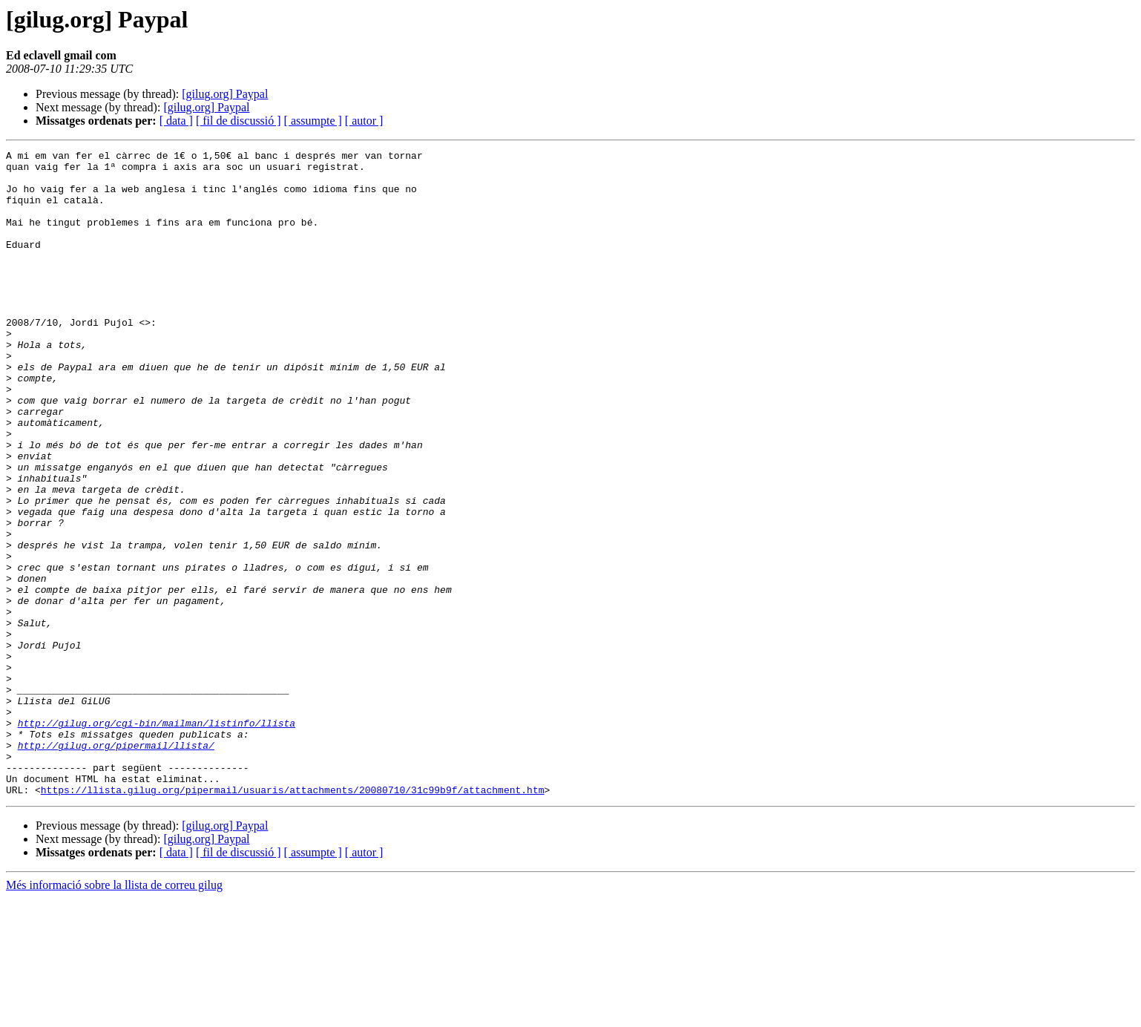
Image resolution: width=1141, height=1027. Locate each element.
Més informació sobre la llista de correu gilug (114, 1014)
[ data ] (176, 120)
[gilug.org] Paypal (225, 94)
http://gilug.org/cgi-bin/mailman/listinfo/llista (156, 838)
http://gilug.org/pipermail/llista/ (116, 865)
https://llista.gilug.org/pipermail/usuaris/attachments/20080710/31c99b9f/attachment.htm (293, 918)
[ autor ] (364, 120)
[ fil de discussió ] (238, 120)
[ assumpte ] (313, 120)
